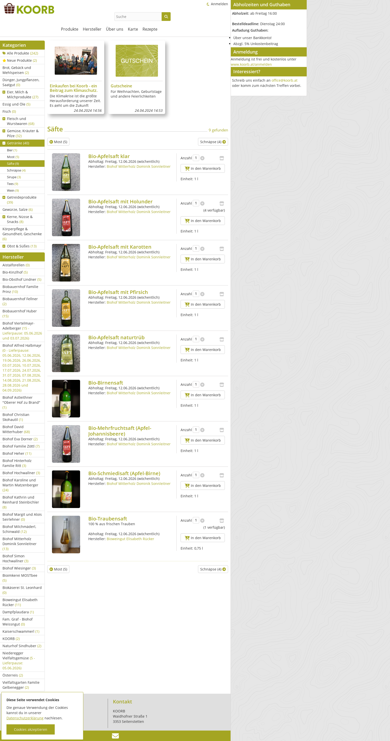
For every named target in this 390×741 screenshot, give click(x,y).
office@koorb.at (284, 80)
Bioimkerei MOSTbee (19, 578)
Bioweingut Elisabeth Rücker (20, 602)
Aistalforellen (16, 265)
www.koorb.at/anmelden (251, 64)
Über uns (114, 29)
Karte (133, 29)
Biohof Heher (16, 453)
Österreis (12, 675)
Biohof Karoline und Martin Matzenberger (20, 485)
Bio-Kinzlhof (15, 272)
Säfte (13, 163)
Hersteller (92, 29)
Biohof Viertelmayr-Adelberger (22, 331)
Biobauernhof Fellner (20, 301)
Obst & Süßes (19, 246)
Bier (12, 150)
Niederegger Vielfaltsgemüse (18, 660)
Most (13, 157)
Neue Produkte (19, 60)
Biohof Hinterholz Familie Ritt (17, 463)
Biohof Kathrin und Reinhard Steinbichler (20, 502)
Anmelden (219, 3)
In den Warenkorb (203, 168)
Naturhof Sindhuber (21, 645)
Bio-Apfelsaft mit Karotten (119, 246)
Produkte (69, 29)
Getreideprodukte (19, 200)
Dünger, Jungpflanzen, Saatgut (20, 82)
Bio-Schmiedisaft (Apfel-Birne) (124, 473)
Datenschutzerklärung (25, 718)
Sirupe (14, 177)
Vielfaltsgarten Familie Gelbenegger (21, 685)
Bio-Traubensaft (107, 518)
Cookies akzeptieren (30, 729)
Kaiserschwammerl (20, 631)
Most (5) (58, 141)
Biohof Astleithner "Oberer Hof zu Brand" (21, 402)
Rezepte (150, 29)
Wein (13, 190)
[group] (75, 77)
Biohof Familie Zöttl (21, 446)
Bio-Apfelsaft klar (109, 156)
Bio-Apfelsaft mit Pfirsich (118, 292)
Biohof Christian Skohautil (15, 417)
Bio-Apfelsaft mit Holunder (120, 201)
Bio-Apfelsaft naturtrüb (116, 337)
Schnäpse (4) (213, 141)
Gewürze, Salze (17, 209)
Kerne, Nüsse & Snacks (17, 219)
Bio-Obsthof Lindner (21, 279)
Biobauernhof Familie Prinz (20, 289)
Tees (12, 183)
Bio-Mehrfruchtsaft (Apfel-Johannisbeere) (119, 431)
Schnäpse (16, 170)
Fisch (9, 111)
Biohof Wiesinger (19, 568)
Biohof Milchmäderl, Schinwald (19, 529)
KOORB (11, 638)
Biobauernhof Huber (19, 313)
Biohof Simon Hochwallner (15, 558)
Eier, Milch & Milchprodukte (20, 94)
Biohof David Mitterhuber (16, 429)
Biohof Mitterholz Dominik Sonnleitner (19, 543)
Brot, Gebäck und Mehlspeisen (16, 70)
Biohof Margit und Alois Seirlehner (22, 517)
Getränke (15, 143)
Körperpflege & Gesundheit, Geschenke (22, 234)
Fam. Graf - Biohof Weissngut (17, 622)
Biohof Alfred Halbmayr (22, 368)
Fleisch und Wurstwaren (18, 121)
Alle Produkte (20, 53)
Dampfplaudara (18, 612)
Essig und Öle (16, 104)
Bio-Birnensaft (105, 382)
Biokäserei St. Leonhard (22, 590)
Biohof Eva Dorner (20, 439)
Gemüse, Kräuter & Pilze (20, 133)
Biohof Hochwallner (21, 472)
